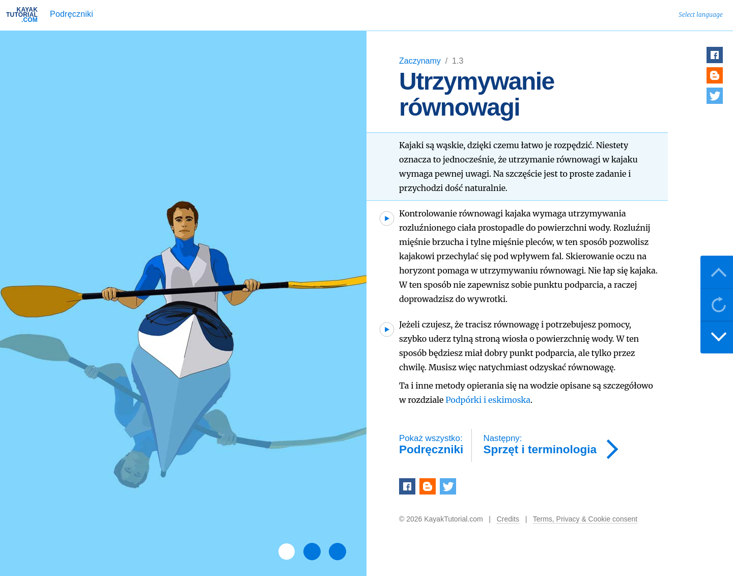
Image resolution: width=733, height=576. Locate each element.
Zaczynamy (421, 61)
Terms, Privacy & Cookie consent (585, 519)
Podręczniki (71, 14)
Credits (508, 519)
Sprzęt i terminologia (540, 444)
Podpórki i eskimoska (487, 400)
